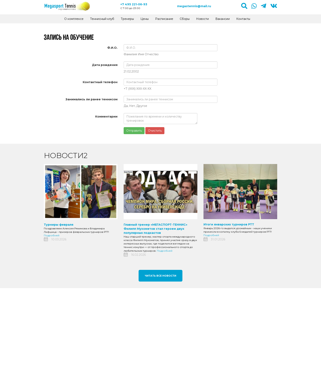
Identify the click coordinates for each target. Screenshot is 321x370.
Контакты (243, 19)
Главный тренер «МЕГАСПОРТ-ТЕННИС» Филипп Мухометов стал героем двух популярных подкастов (155, 229)
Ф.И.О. (112, 48)
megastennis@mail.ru (194, 6)
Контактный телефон (100, 82)
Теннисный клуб (102, 19)
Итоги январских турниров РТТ (228, 224)
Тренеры (127, 19)
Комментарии (106, 116)
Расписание (164, 19)
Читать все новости (160, 275)
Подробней (51, 235)
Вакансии (222, 19)
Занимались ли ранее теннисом (92, 99)
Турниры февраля (58, 224)
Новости (202, 19)
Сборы (185, 19)
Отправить (134, 130)
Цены (144, 19)
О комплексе (74, 19)
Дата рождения (105, 65)
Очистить (155, 130)
